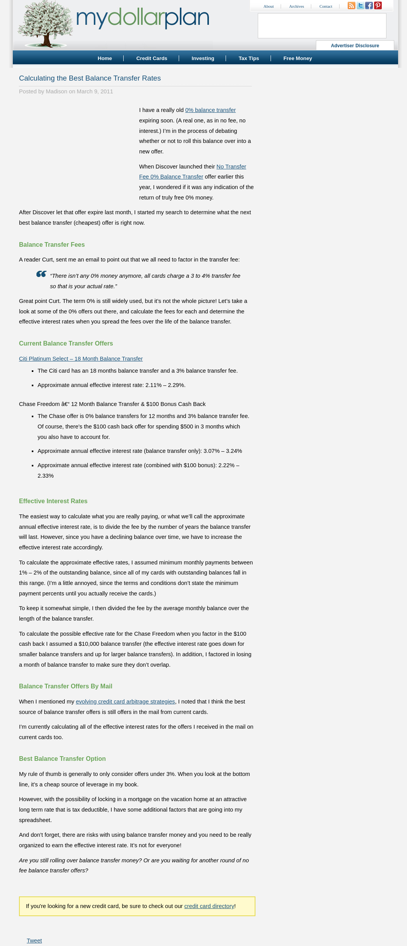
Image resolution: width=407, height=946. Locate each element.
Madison (56, 91)
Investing (202, 58)
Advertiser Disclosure (355, 45)
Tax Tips (249, 58)
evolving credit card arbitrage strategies (125, 701)
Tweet (34, 940)
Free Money (297, 58)
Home (105, 58)
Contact (325, 6)
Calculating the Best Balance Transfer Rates (90, 78)
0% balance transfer (210, 110)
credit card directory (210, 906)
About (269, 6)
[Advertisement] (77, 153)
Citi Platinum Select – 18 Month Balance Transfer (81, 359)
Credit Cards (151, 58)
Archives (296, 6)
